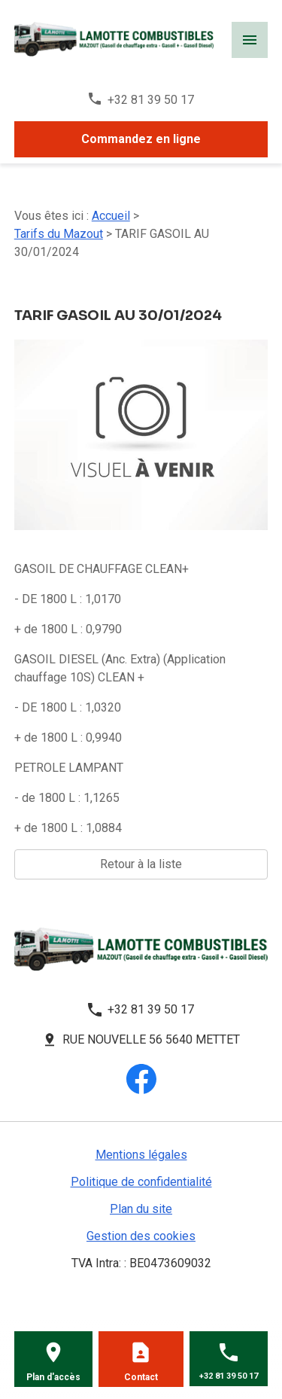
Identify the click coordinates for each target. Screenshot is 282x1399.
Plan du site (141, 1209)
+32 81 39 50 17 (151, 100)
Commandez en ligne (141, 139)
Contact (141, 1377)
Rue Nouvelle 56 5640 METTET (151, 1039)
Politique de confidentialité (141, 1182)
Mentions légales (141, 1155)
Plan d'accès (53, 1377)
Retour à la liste (141, 864)
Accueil (111, 216)
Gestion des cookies (141, 1236)
